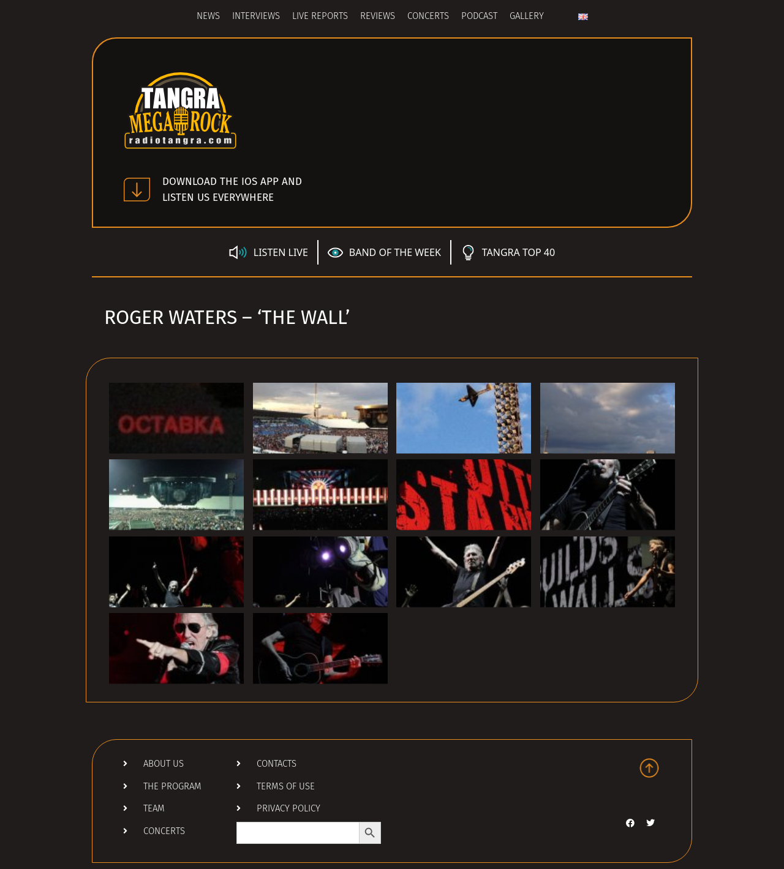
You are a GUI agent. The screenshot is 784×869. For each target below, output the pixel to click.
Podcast (479, 16)
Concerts (428, 16)
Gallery (527, 16)
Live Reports (320, 16)
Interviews (256, 16)
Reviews (377, 16)
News (208, 16)
